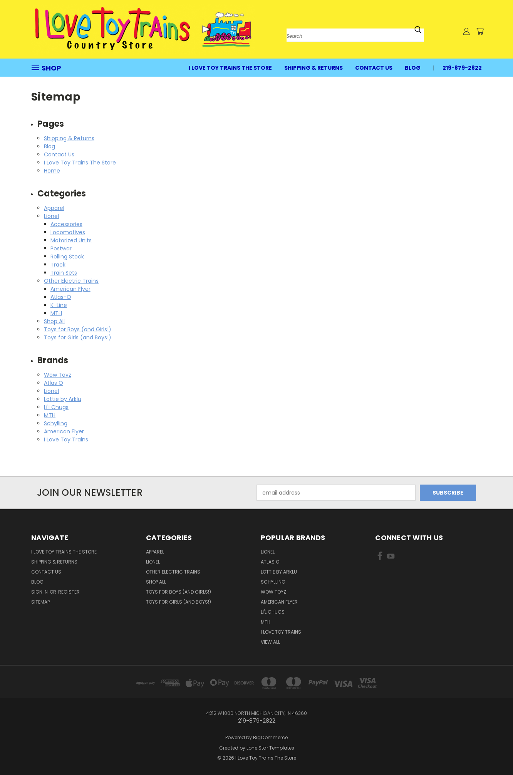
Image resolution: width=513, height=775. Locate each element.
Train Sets (63, 273)
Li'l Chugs (56, 407)
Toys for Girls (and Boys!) (77, 337)
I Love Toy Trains (66, 439)
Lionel (51, 216)
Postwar (61, 248)
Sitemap (40, 602)
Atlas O (53, 383)
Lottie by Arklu (62, 399)
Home (52, 170)
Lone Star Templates (270, 748)
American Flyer (70, 289)
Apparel (54, 208)
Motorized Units (71, 240)
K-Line (58, 305)
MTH (56, 313)
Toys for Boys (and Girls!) (77, 329)
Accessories (66, 224)
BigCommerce (270, 737)
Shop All (54, 321)
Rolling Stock (67, 256)
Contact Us (373, 68)
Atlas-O (60, 297)
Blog (413, 68)
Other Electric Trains (71, 281)
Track (57, 264)
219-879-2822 (462, 68)
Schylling (55, 423)
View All (270, 642)
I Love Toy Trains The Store (230, 68)
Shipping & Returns (313, 68)
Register (69, 592)
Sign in (40, 592)
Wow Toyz (57, 375)
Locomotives (67, 232)
